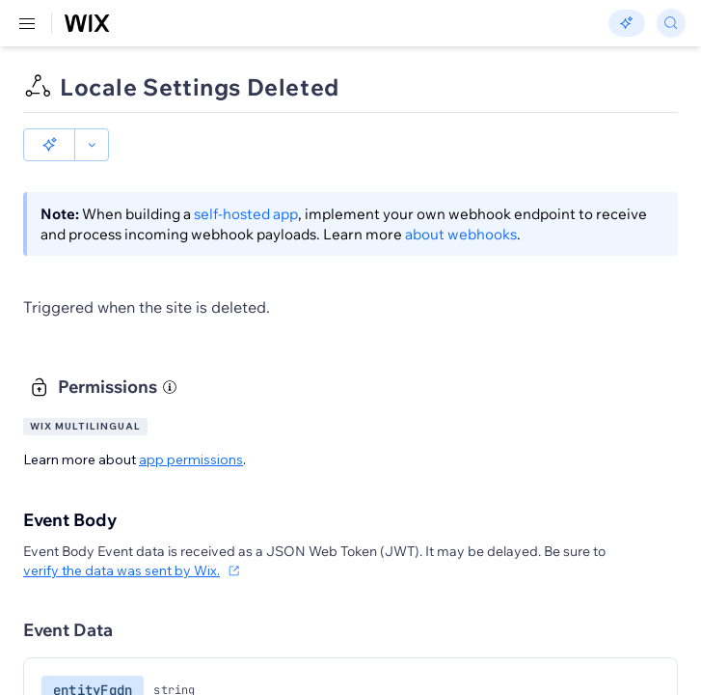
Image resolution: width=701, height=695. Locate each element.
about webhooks (461, 234)
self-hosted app (246, 214)
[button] (49, 144)
